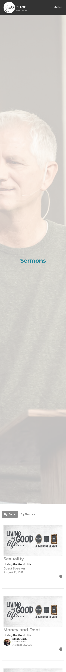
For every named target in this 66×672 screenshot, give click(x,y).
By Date (10, 514)
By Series (28, 514)
